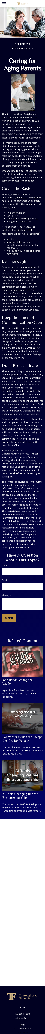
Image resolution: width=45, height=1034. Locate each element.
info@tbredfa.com (22, 1018)
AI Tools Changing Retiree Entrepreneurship (20, 795)
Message (6, 595)
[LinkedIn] (24, 1007)
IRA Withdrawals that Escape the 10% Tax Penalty (22, 738)
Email (4, 580)
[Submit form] (9, 618)
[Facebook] (20, 1007)
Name (5, 565)
